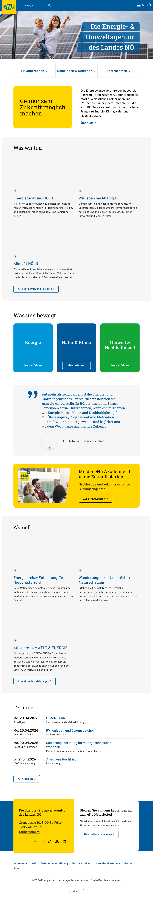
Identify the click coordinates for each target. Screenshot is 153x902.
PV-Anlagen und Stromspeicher (70, 731)
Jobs (16, 868)
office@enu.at (29, 832)
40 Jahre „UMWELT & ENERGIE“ (41, 648)
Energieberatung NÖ (33, 198)
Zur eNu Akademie (94, 499)
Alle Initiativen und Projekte (35, 289)
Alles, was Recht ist (61, 760)
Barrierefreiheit (81, 863)
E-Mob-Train (55, 718)
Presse (128, 863)
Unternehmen (117, 71)
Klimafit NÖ (25, 263)
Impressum (20, 863)
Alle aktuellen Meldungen (33, 681)
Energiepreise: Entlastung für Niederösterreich (38, 580)
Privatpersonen (33, 71)
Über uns (87, 123)
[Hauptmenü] (144, 5)
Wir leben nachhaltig (98, 198)
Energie (33, 342)
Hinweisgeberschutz (108, 863)
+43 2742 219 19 (31, 827)
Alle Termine (25, 779)
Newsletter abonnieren (98, 834)
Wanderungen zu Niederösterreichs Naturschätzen (109, 580)
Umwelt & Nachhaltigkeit (120, 345)
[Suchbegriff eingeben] (37, 5)
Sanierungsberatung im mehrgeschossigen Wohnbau (79, 745)
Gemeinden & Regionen (75, 71)
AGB (34, 863)
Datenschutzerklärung (54, 863)
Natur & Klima (76, 342)
